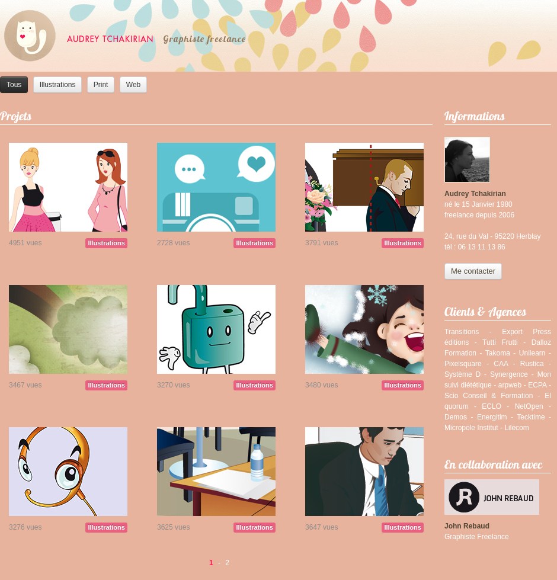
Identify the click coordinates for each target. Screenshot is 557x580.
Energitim (492, 417)
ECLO (491, 406)
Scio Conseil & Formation (488, 396)
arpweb (509, 385)
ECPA (537, 385)
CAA (501, 364)
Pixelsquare (463, 364)
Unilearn (532, 353)
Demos (455, 417)
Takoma (497, 353)
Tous (14, 85)
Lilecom (516, 428)
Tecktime (531, 417)
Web (133, 85)
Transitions (461, 332)
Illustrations (58, 85)
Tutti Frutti (500, 342)
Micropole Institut (471, 428)
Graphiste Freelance (476, 537)
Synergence (509, 374)
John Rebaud (466, 526)
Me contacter (473, 271)
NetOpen (529, 406)
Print (101, 85)
